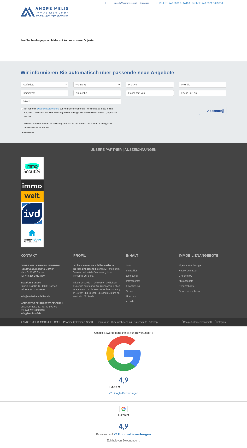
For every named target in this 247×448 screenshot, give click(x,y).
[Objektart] (97, 85)
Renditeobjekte (187, 286)
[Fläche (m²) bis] (203, 93)
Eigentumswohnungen (190, 265)
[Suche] (106, 3)
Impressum (103, 322)
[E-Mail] (71, 101)
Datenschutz (140, 322)
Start (128, 265)
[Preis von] (150, 85)
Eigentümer (132, 275)
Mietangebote (186, 281)
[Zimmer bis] (97, 93)
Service (130, 291)
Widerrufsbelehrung (121, 322)
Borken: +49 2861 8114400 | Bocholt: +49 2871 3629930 (191, 3)
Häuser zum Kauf (188, 270)
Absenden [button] (215, 111)
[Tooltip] (152, 333)
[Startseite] (44, 12)
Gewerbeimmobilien (189, 291)
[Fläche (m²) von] (150, 93)
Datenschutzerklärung (48, 108)
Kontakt (130, 301)
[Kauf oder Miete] (44, 85)
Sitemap (153, 322)
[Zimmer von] (44, 93)
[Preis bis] (203, 85)
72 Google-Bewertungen (123, 393)
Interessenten (133, 281)
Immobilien (131, 270)
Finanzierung (133, 286)
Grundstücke (185, 275)
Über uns (131, 296)
